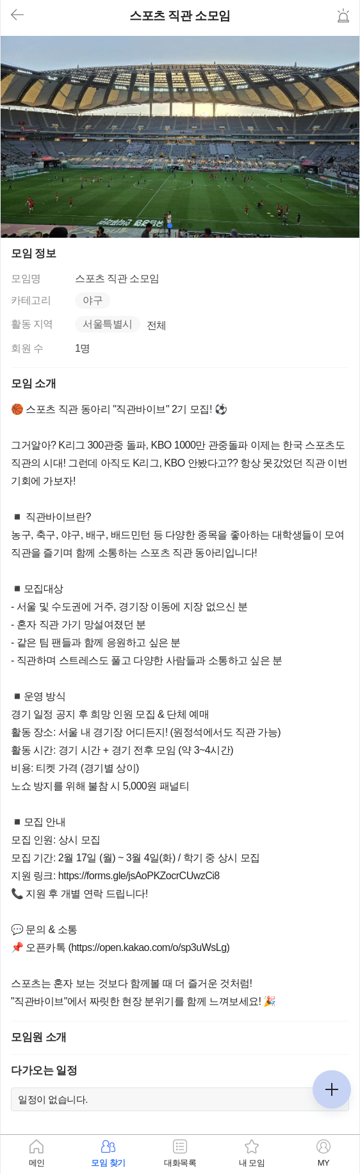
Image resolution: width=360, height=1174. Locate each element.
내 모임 (252, 1163)
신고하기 (343, 15)
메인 (37, 1163)
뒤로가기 (17, 15)
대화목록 (180, 1163)
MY (324, 1163)
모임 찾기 (108, 1163)
